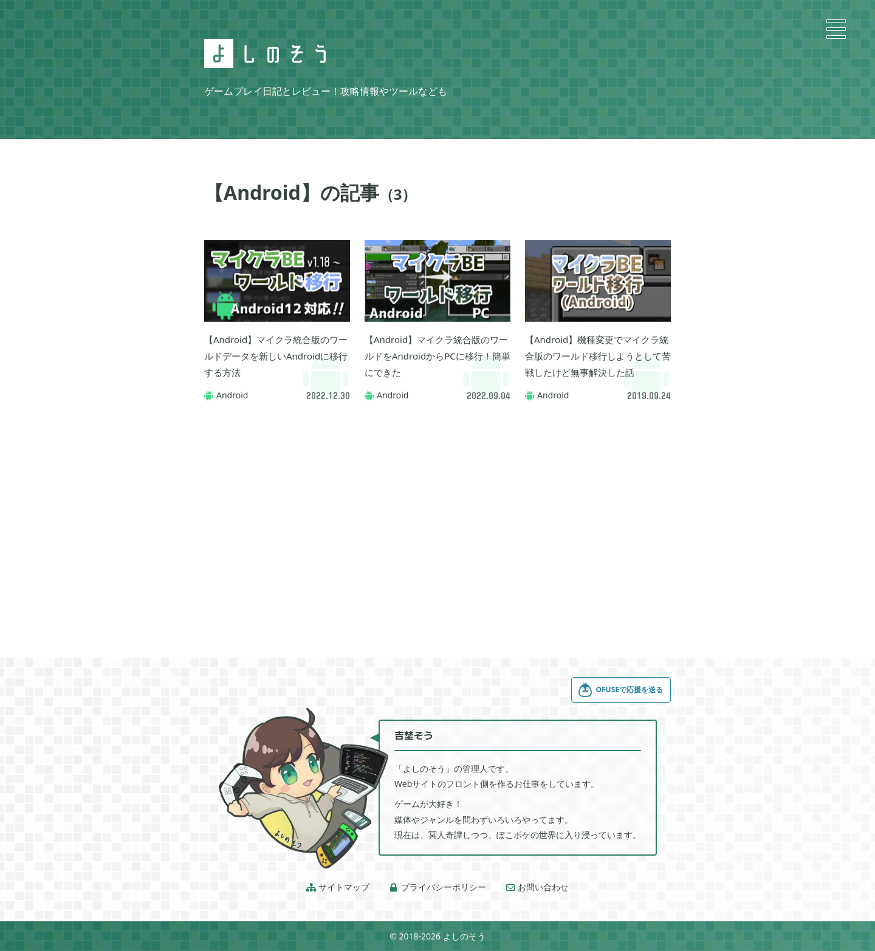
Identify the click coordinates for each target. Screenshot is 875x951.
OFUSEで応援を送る (620, 690)
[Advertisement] (437, 514)
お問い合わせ (537, 887)
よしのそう (464, 936)
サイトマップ (337, 887)
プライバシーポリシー (437, 887)
